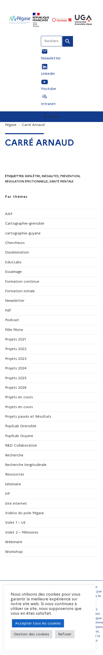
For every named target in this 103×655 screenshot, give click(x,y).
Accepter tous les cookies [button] (38, 623)
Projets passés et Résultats (28, 416)
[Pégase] (10, 125)
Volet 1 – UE (15, 522)
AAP (8, 214)
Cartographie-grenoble (24, 223)
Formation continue (22, 281)
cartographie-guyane (23, 233)
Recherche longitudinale (25, 464)
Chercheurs (15, 243)
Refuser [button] (64, 634)
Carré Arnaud (33, 125)
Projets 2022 (16, 349)
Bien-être (32, 176)
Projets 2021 (15, 339)
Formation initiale (20, 291)
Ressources (14, 474)
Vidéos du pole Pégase (24, 513)
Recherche (14, 455)
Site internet (16, 503)
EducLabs (13, 262)
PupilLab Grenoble (20, 426)
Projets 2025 (16, 378)
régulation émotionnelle (26, 181)
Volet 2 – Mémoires (21, 532)
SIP (7, 493)
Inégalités (50, 176)
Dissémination (17, 252)
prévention (70, 176)
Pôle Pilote (14, 330)
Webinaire (13, 542)
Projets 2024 (16, 368)
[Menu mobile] (51, 116)
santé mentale (61, 181)
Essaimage (13, 271)
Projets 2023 (16, 358)
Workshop (14, 551)
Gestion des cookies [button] (31, 634)
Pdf (8, 310)
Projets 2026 (16, 387)
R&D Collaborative (21, 445)
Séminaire (13, 484)
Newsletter (14, 300)
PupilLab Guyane (19, 436)
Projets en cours (19, 397)
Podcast (12, 320)
